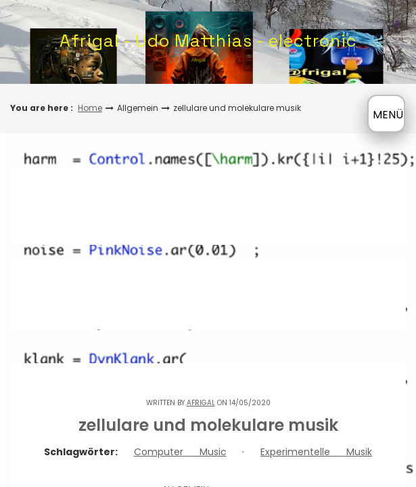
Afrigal (201, 403)
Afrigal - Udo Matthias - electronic (208, 40)
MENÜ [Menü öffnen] (388, 114)
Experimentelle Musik (316, 452)
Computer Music (180, 452)
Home (90, 108)
